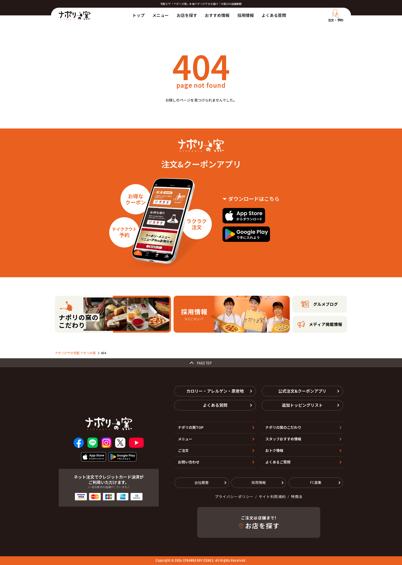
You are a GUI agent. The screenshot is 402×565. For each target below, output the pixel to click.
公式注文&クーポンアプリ (302, 391)
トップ (138, 15)
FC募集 (315, 482)
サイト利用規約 (272, 496)
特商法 (297, 496)
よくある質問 (274, 15)
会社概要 (201, 482)
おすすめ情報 (217, 15)
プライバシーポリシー (234, 496)
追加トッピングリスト (302, 405)
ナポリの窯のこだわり (283, 427)
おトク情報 (274, 450)
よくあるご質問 (277, 461)
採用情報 (245, 15)
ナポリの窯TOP (191, 427)
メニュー (160, 15)
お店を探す (187, 15)
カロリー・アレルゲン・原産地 (215, 391)
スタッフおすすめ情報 (283, 438)
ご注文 (183, 450)
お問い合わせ (188, 461)
